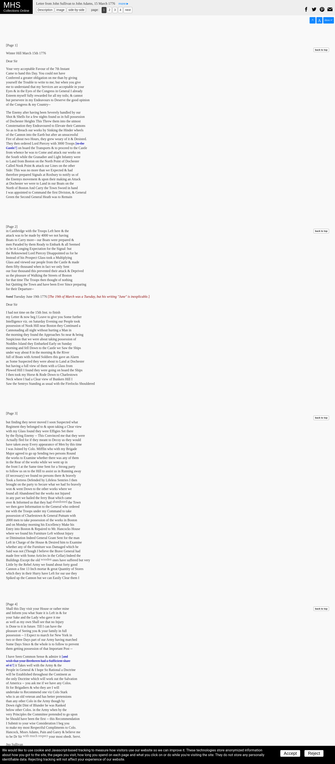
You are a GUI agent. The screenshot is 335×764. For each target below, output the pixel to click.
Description (45, 10)
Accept (290, 753)
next (128, 10)
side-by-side (76, 10)
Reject (314, 753)
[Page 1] (12, 45)
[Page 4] (12, 604)
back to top (321, 50)
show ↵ (329, 20)
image (60, 10)
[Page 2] (12, 226)
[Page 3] (12, 413)
